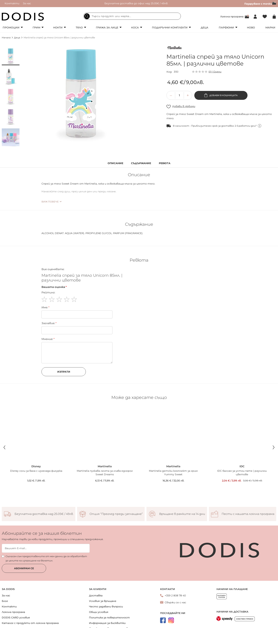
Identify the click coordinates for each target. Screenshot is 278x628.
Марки (270, 27)
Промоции (11, 27)
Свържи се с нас (175, 580)
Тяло (79, 27)
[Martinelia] (174, 48)
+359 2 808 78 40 (175, 573)
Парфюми (226, 27)
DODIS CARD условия (16, 595)
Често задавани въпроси (106, 584)
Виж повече (50, 201)
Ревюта (164, 163)
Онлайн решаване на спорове (109, 606)
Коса (135, 27)
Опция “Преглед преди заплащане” (116, 492)
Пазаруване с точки (260, 3)
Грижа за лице (107, 27)
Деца (204, 27)
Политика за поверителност (109, 595)
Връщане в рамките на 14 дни (182, 492)
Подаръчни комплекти (170, 27)
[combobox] (132, 16)
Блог (5, 579)
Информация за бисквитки (107, 601)
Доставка (95, 573)
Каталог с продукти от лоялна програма (30, 601)
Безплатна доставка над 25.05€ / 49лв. (44, 492)
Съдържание (141, 163)
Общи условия (98, 590)
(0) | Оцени (214, 71)
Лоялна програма (231, 16)
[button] (11, 56)
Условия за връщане (102, 579)
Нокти (58, 27)
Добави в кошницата (223, 95)
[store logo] (23, 17)
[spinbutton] (179, 95)
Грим (36, 27)
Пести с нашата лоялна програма (248, 492)
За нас (27, 3)
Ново (251, 27)
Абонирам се (24, 546)
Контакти (12, 3)
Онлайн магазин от (139, 624)
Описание (115, 163)
